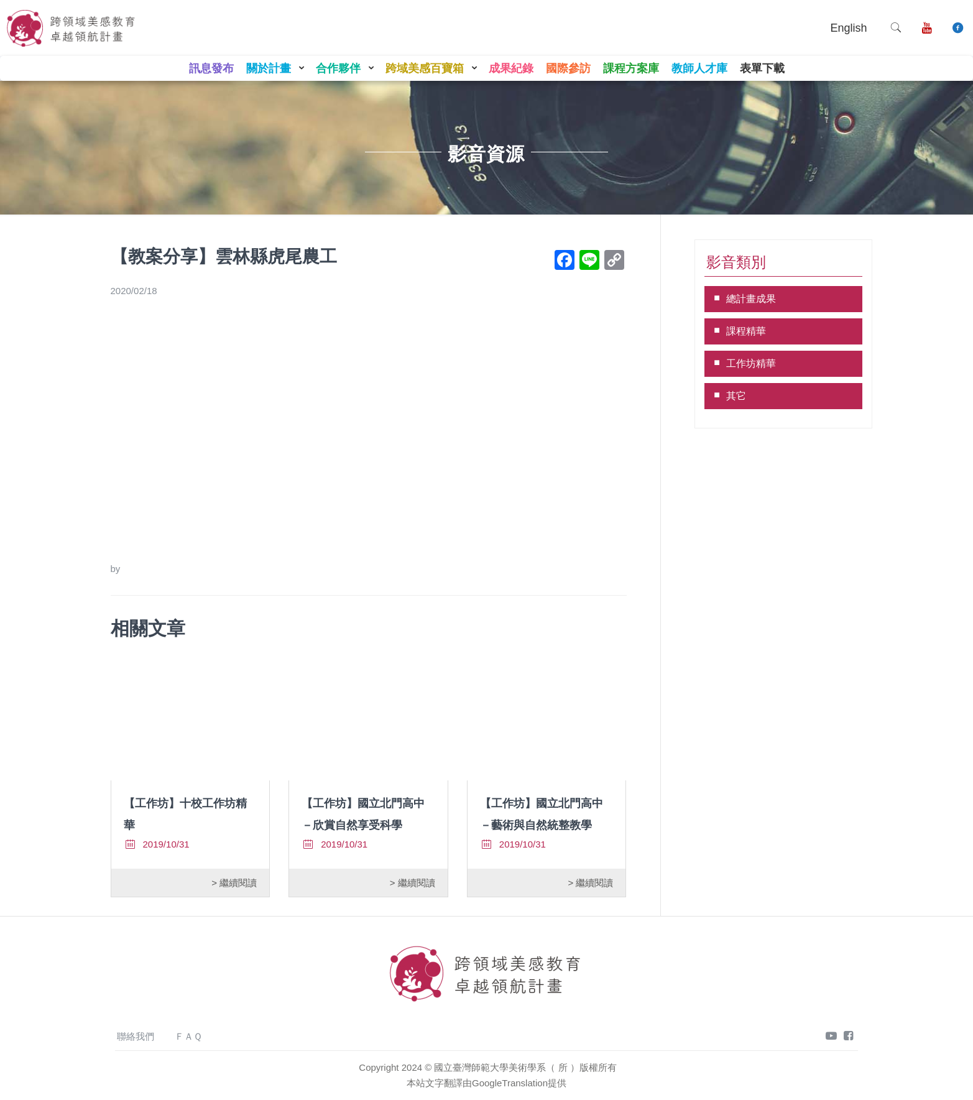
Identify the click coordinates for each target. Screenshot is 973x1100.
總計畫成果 (751, 298)
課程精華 (746, 331)
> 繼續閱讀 (234, 882)
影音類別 (736, 262)
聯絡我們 (135, 1036)
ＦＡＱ (188, 1036)
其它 (736, 396)
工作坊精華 (751, 363)
